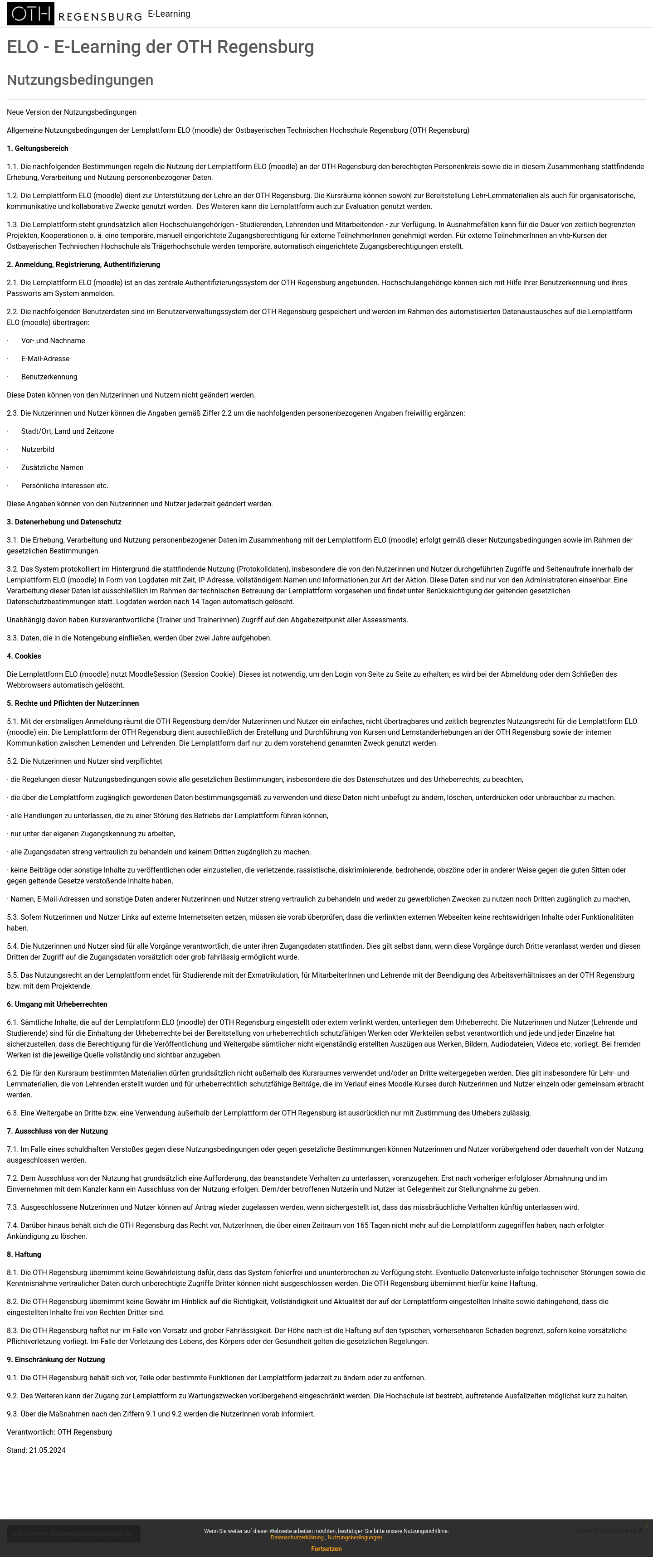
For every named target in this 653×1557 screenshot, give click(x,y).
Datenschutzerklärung (298, 1537)
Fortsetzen (326, 1548)
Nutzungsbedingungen (354, 1537)
